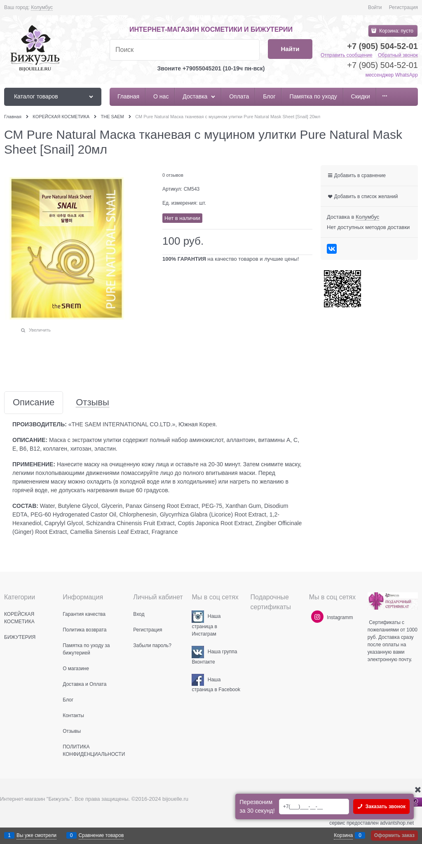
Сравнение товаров (101, 835)
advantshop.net (397, 823)
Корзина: (395, 31)
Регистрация (403, 7)
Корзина (343, 835)
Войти (375, 7)
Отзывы (92, 402)
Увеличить (40, 329)
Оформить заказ (394, 835)
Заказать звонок (385, 806)
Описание (33, 402)
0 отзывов (172, 175)
